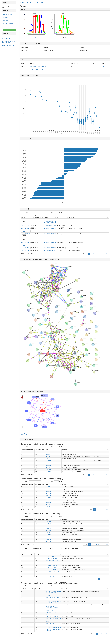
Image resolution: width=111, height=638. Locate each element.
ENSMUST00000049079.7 (50, 247)
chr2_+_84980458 (25, 231)
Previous (85, 253)
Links (26, 50)
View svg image (24, 433)
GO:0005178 (48, 532)
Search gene (9, 30)
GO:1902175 (48, 460)
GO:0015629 (48, 502)
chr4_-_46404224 (25, 225)
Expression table (6, 42)
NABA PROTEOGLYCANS (52, 560)
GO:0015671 (48, 454)
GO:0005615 (48, 486)
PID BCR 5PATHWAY (50, 576)
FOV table (4, 44)
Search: (33, 213)
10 (103, 474)
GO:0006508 (48, 452)
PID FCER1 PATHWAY (51, 567)
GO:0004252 (48, 521)
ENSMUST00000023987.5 (50, 233)
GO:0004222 (48, 539)
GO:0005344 (48, 526)
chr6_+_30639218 (25, 242)
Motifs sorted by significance (8, 41)
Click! (103, 66)
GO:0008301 (48, 541)
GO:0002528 (48, 456)
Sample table (6, 17)
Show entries (56, 213)
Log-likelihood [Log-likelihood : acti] (38, 216)
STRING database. (54, 259)
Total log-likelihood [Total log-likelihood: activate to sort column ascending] (39, 449)
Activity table (5, 37)
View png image (24, 434)
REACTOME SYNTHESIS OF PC (53, 627)
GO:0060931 (48, 471)
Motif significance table (8, 14)
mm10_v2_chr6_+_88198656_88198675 (38, 69)
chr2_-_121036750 (25, 233)
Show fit (24, 221)
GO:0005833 (48, 489)
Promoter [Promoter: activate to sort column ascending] (23, 217)
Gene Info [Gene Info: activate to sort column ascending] (71, 217)
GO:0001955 (48, 467)
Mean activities (6, 20)
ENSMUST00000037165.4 (50, 250)
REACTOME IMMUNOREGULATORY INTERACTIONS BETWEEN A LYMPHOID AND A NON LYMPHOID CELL (52, 607)
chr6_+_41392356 (25, 247)
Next (107, 253)
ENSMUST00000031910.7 (50, 228)
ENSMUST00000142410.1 (50, 220)
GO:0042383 (48, 500)
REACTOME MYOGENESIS (52, 616)
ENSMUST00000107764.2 (50, 225)
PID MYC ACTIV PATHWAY (52, 569)
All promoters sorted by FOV (8, 24)
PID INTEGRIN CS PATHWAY (52, 571)
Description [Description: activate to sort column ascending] (64, 449)
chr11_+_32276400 (25, 238)
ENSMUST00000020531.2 (50, 238)
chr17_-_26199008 (25, 220)
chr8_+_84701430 (25, 250)
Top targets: (24, 209)
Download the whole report (8, 45)
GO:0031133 (48, 465)
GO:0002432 (48, 458)
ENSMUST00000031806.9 (50, 242)
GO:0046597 (48, 469)
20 (103, 253)
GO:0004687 (48, 528)
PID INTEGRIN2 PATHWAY (52, 565)
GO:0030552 (48, 537)
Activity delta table (6, 38)
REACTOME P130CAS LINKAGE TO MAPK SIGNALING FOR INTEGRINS (53, 620)
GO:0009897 (48, 491)
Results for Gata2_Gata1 (31, 2)
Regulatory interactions (7, 39)
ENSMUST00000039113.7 (50, 222)
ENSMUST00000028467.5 (50, 231)
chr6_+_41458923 (25, 228)
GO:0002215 (48, 463)
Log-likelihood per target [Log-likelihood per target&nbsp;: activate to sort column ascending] (27, 449)
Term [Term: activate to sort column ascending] (47, 449)
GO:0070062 (48, 493)
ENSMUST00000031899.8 (50, 245)
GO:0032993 (48, 495)
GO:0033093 (48, 497)
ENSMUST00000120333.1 (50, 221)
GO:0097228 (48, 504)
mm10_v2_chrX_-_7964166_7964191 (37, 66)
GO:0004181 (48, 523)
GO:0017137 (48, 534)
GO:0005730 (48, 506)
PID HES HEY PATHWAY (51, 556)
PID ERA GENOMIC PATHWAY (53, 558)
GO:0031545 (48, 530)
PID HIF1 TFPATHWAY (51, 574)
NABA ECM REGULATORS (52, 563)
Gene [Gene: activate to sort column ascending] (58, 217)
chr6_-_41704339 (25, 245)
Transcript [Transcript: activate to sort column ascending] (46, 217)
